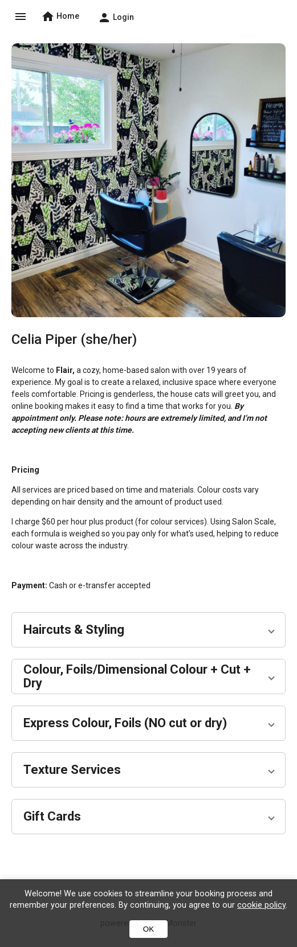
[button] (148, 630)
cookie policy (261, 905)
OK (148, 929)
